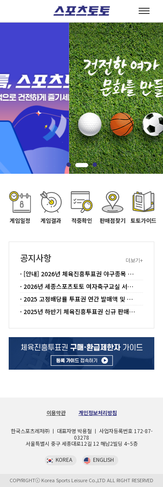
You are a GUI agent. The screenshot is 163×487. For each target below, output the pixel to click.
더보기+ (134, 260)
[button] (73, 165)
